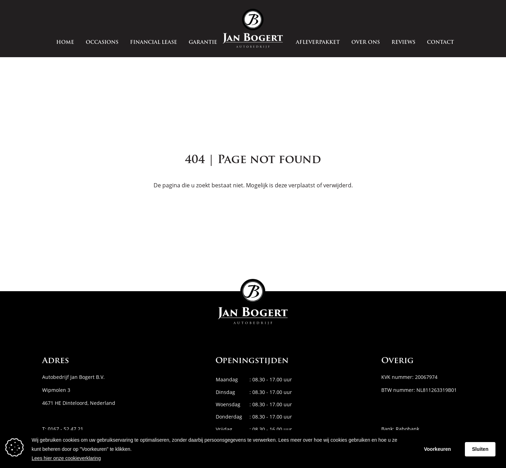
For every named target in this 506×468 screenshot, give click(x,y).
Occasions (102, 42)
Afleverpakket (318, 42)
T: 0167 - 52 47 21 (62, 429)
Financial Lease (153, 42)
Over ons (365, 42)
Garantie (203, 42)
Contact (440, 42)
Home (65, 42)
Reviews (403, 42)
